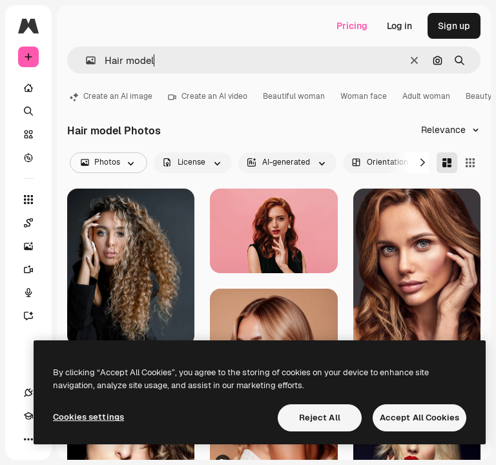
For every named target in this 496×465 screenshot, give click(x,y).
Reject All (319, 417)
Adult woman (426, 96)
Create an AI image (111, 96)
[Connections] (28, 392)
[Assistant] (35, 315)
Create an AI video (207, 96)
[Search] (28, 111)
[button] (85, 60)
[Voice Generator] (35, 292)
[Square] (470, 162)
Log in (399, 26)
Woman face (363, 96)
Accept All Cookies (419, 417)
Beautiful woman (294, 96)
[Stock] (28, 134)
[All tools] (28, 199)
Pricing (351, 26)
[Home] (28, 88)
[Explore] (28, 157)
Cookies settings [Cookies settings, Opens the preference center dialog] (88, 416)
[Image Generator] (35, 246)
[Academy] (28, 416)
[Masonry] (447, 162)
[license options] (193, 162)
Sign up (454, 26)
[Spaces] (35, 222)
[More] (28, 439)
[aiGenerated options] (287, 162)
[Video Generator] (35, 269)
